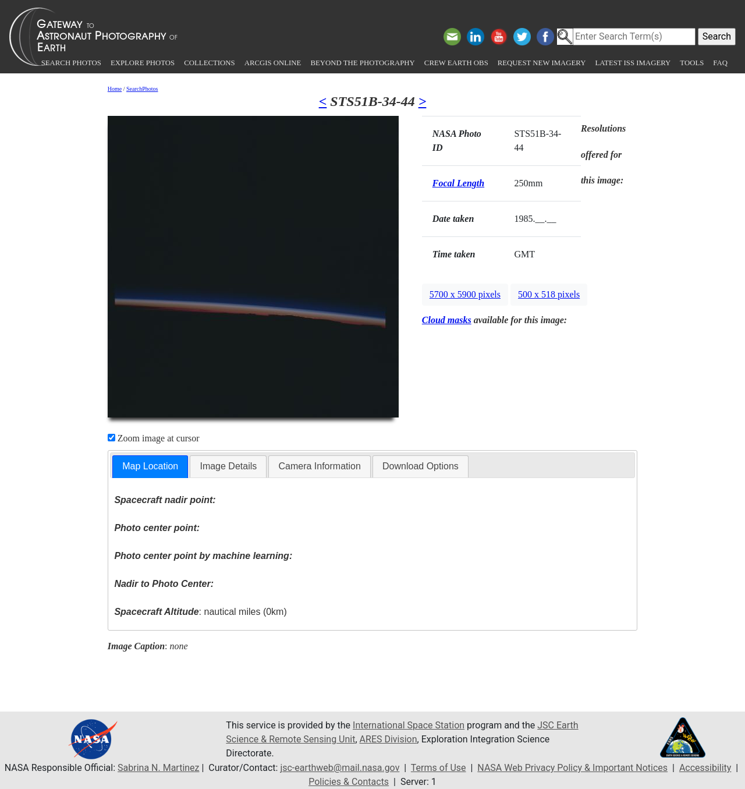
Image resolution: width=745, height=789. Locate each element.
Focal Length (458, 183)
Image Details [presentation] (228, 466)
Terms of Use (438, 767)
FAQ (720, 63)
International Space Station (408, 725)
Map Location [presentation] (150, 466)
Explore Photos (143, 63)
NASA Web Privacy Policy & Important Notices (572, 767)
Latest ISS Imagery (632, 63)
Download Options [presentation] (420, 466)
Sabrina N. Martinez (158, 767)
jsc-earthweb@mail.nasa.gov (339, 767)
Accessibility (705, 767)
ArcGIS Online (272, 63)
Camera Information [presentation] (319, 466)
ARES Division (388, 739)
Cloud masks (446, 320)
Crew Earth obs (456, 63)
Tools (692, 63)
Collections (209, 63)
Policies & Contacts (348, 781)
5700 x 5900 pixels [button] (465, 294)
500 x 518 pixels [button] (549, 294)
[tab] (150, 466)
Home (115, 89)
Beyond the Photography (362, 63)
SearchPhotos (142, 89)
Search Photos (71, 63)
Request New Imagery (542, 63)
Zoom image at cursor (154, 438)
